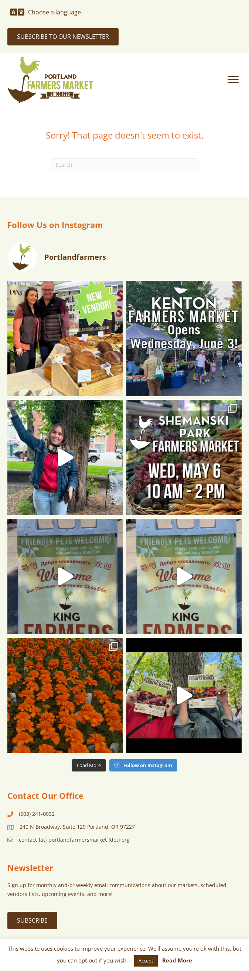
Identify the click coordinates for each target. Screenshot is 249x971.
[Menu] (233, 80)
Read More (177, 960)
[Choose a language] (45, 12)
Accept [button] (146, 960)
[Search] (124, 164)
